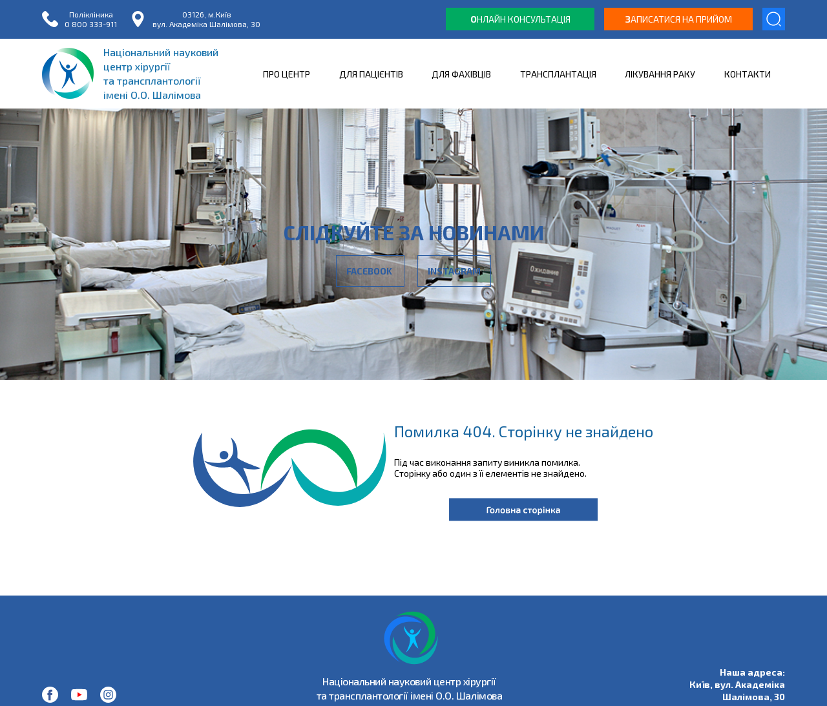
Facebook (370, 270)
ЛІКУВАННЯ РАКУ (660, 73)
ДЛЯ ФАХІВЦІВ (461, 73)
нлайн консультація (520, 19)
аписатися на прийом (678, 19)
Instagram (454, 270)
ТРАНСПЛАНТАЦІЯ (558, 73)
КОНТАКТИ (747, 73)
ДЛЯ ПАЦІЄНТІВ (371, 73)
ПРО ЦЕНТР (286, 73)
